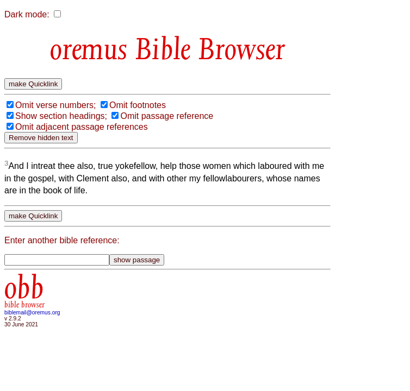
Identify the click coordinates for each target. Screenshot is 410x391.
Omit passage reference (166, 116)
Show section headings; (61, 116)
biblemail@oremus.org (32, 313)
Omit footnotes (137, 105)
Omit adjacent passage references (81, 126)
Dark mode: (26, 14)
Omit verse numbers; (55, 105)
